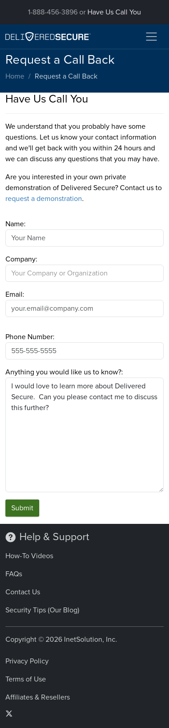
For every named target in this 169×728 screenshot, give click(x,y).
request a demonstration (43, 198)
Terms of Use (25, 679)
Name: (15, 224)
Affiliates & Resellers (37, 697)
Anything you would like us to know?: (64, 372)
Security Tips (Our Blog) (42, 610)
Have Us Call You (114, 12)
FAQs (13, 574)
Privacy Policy (27, 661)
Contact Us (22, 592)
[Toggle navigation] (151, 36)
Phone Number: (30, 336)
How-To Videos (29, 555)
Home (14, 76)
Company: (21, 259)
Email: (14, 294)
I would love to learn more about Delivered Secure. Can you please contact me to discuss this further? (84, 435)
